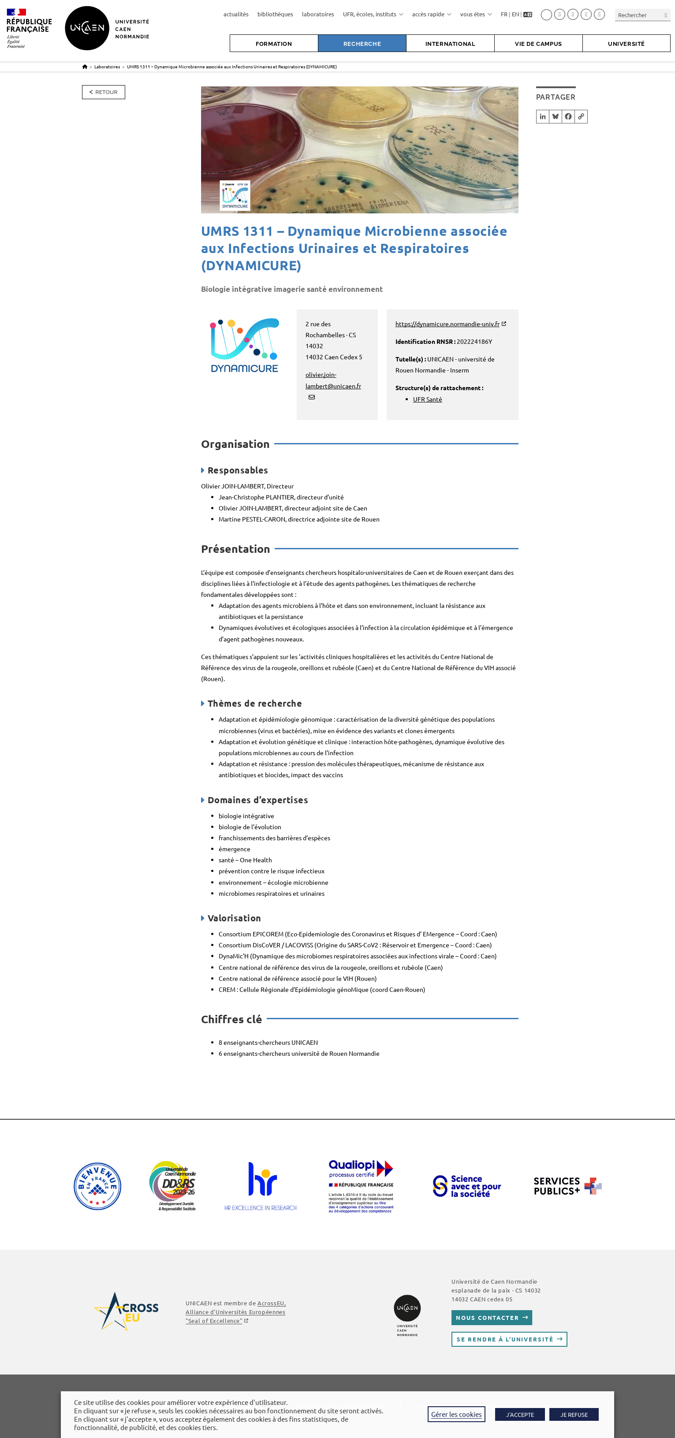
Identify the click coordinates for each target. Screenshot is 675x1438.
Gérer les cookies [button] (456, 1414)
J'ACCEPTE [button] (520, 1414)
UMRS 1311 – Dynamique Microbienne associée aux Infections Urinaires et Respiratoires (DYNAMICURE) (232, 66)
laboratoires (318, 14)
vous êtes (476, 14)
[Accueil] (84, 66)
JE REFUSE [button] (574, 1414)
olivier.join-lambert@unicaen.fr (333, 379)
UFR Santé (427, 399)
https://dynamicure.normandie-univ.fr (447, 324)
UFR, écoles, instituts (373, 14)
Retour (107, 92)
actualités (236, 14)
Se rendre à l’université (505, 1339)
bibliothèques (275, 14)
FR (504, 14)
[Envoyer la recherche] (666, 15)
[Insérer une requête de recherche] (643, 15)
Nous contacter (487, 1317)
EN (515, 14)
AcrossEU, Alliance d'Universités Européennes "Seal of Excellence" (236, 1311)
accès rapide (431, 14)
